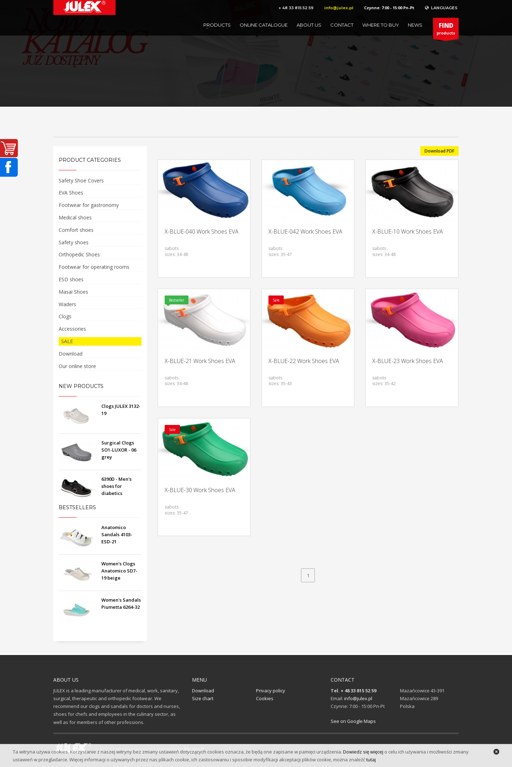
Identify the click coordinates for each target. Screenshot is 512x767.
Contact (341, 25)
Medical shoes (75, 217)
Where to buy (380, 25)
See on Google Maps (353, 721)
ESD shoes (71, 279)
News (415, 25)
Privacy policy (270, 690)
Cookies (264, 698)
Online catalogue (264, 25)
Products (217, 25)
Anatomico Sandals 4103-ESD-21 (116, 534)
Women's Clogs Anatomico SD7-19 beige (119, 570)
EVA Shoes (71, 192)
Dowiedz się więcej (363, 752)
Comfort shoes (76, 230)
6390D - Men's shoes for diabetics (116, 486)
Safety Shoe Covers (81, 180)
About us (309, 25)
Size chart (202, 698)
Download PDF (439, 151)
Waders (67, 304)
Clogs (65, 316)
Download (70, 353)
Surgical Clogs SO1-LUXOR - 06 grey (118, 450)
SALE (67, 341)
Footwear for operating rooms (94, 266)
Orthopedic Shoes (79, 254)
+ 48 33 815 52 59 (296, 7)
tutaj (371, 759)
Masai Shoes (73, 291)
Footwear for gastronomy (89, 205)
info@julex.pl (338, 7)
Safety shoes (74, 242)
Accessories (72, 328)
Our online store (77, 366)
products (446, 30)
